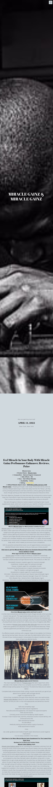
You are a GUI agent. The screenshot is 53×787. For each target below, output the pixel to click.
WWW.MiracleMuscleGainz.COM (37, 485)
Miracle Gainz (32, 473)
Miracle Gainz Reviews (11, 699)
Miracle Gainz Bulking (24, 744)
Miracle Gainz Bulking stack (10, 746)
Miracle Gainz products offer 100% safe (25, 624)
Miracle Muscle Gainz (21, 681)
